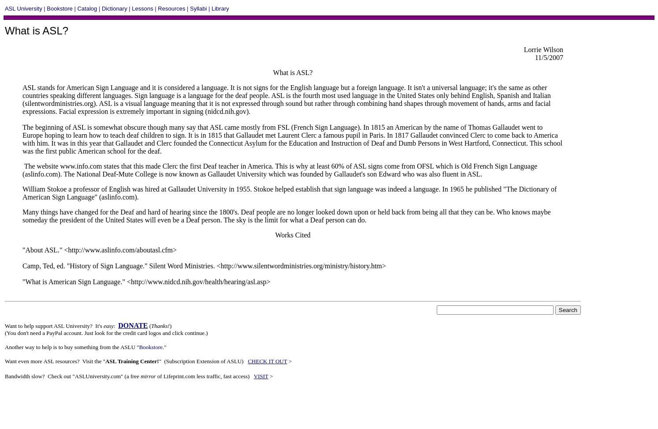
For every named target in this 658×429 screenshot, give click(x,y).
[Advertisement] (165, 408)
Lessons (142, 8)
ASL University (23, 8)
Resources (171, 8)
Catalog (87, 8)
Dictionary (114, 8)
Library (220, 8)
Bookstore (60, 8)
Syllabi (198, 8)
